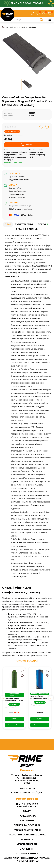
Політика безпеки (27, 854)
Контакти (27, 839)
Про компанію (27, 816)
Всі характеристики (13, 162)
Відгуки (43, 224)
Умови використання (27, 830)
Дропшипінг (27, 849)
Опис (8, 225)
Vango (31, 115)
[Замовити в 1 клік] (14, 725)
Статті (27, 811)
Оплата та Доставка (27, 825)
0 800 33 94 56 (27, 788)
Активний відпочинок (14, 27)
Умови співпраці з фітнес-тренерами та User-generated (27, 859)
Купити (14, 719)
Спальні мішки (30, 27)
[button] (3, 697)
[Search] (28, 19)
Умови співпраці (27, 844)
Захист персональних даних (27, 835)
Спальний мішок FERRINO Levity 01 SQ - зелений (14, 700)
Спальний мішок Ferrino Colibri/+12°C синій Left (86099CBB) (39, 698)
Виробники (27, 821)
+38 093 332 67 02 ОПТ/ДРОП (27, 792)
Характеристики (24, 225)
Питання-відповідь (27, 229)
